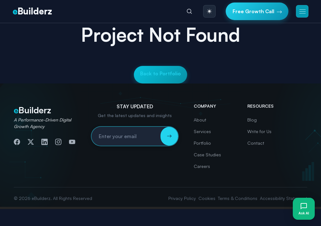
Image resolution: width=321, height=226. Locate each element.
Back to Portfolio (160, 73)
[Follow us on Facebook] (17, 142)
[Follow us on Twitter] (31, 142)
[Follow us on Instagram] (58, 142)
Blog (252, 119)
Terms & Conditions (237, 198)
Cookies (206, 198)
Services (202, 131)
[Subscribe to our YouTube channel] (72, 142)
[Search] (189, 11)
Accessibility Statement (283, 198)
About (200, 119)
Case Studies (207, 154)
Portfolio (202, 143)
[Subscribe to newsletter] (169, 136)
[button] (302, 11)
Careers (202, 166)
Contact (255, 143)
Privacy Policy (182, 198)
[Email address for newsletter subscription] (126, 136)
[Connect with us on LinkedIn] (44, 142)
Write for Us (259, 131)
